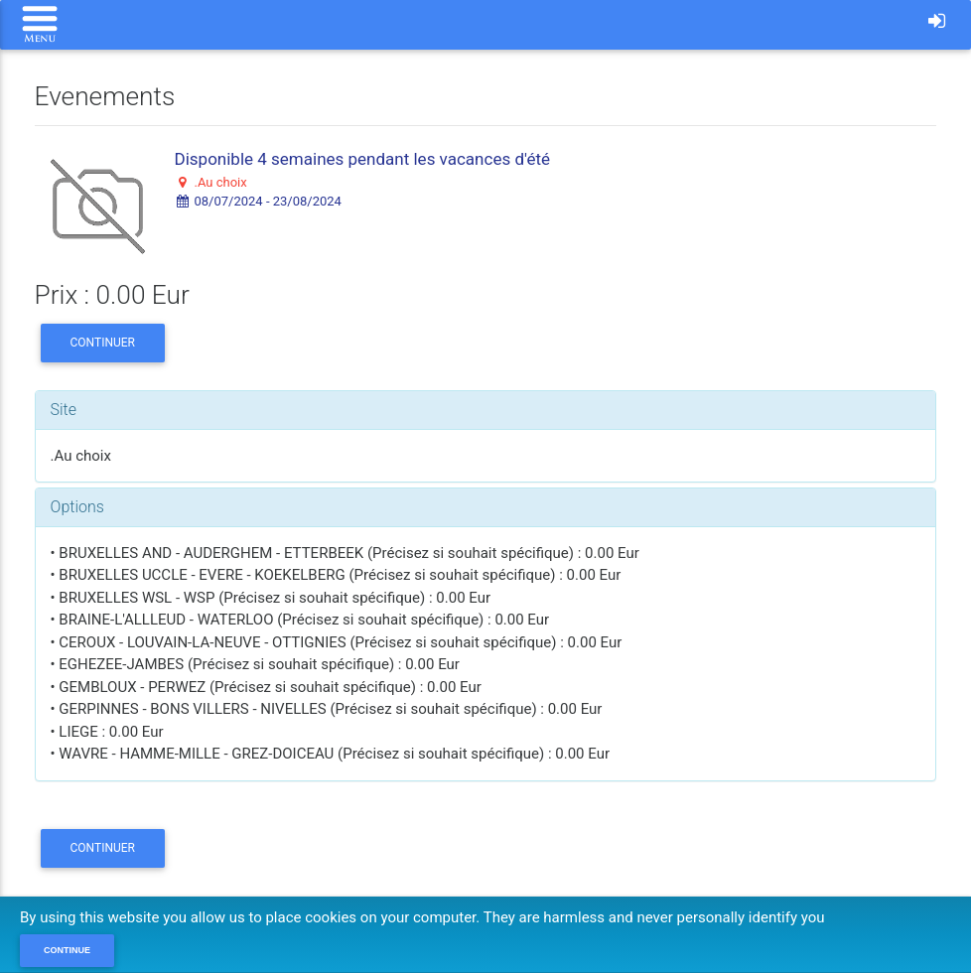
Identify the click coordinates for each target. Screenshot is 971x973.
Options (77, 506)
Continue (67, 950)
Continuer (102, 342)
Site (64, 409)
